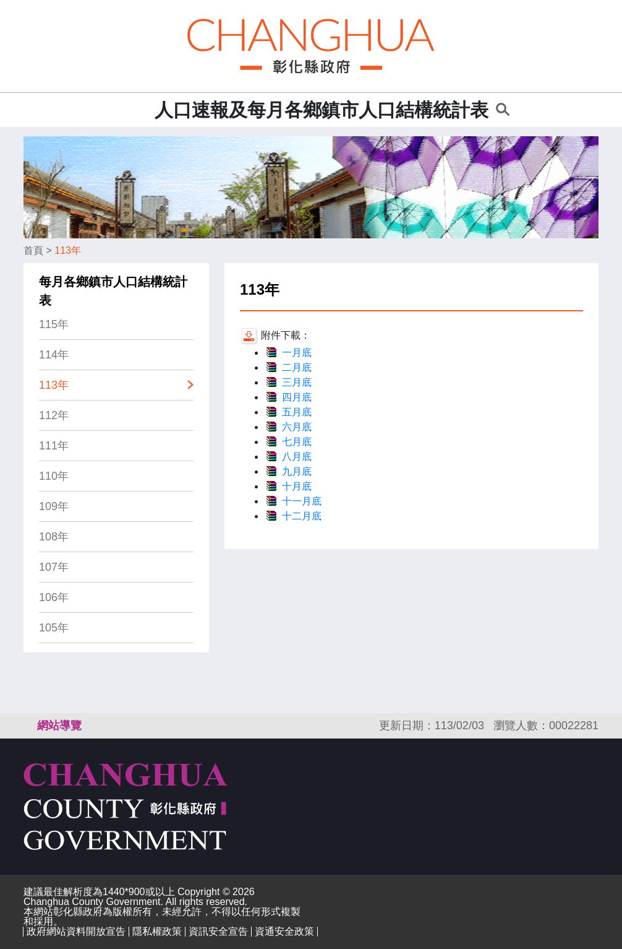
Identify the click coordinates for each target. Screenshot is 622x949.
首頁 (33, 250)
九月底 (297, 471)
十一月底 (302, 501)
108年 (54, 537)
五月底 (297, 412)
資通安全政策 (284, 931)
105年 (54, 628)
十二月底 (302, 516)
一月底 (297, 352)
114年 (54, 355)
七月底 (297, 441)
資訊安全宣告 (218, 931)
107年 (54, 567)
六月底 (297, 427)
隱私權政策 (157, 931)
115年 (54, 324)
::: (141, 110)
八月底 (297, 456)
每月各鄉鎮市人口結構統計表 (113, 291)
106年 (54, 597)
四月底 (297, 397)
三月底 (297, 382)
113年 (67, 250)
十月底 (297, 486)
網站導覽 (59, 725)
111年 (54, 446)
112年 (54, 415)
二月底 (297, 367)
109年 (54, 506)
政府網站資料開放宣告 (76, 931)
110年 (54, 476)
